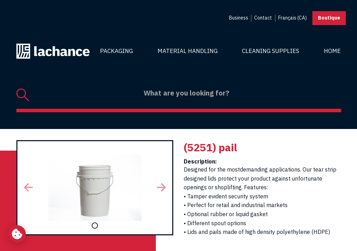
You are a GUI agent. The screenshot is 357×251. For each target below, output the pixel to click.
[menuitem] (238, 18)
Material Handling (188, 51)
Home (332, 51)
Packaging (116, 51)
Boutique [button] (329, 18)
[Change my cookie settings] (17, 234)
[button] (28, 187)
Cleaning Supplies (270, 51)
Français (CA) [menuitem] (292, 18)
